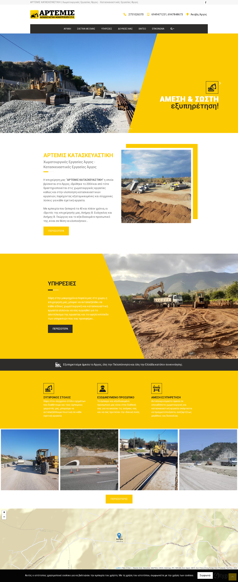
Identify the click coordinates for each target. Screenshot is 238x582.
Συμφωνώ (205, 575)
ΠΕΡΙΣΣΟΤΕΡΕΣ (119, 499)
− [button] (4, 517)
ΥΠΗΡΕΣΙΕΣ (106, 29)
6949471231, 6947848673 (167, 14)
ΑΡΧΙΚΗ (67, 29)
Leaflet (118, 568)
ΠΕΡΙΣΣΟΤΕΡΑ (56, 230)
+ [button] (4, 512)
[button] (18, 83)
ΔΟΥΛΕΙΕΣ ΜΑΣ (125, 29)
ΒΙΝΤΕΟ (142, 29)
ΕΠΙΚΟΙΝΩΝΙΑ (158, 29)
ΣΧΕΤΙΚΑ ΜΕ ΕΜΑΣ (86, 29)
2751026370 (136, 14)
